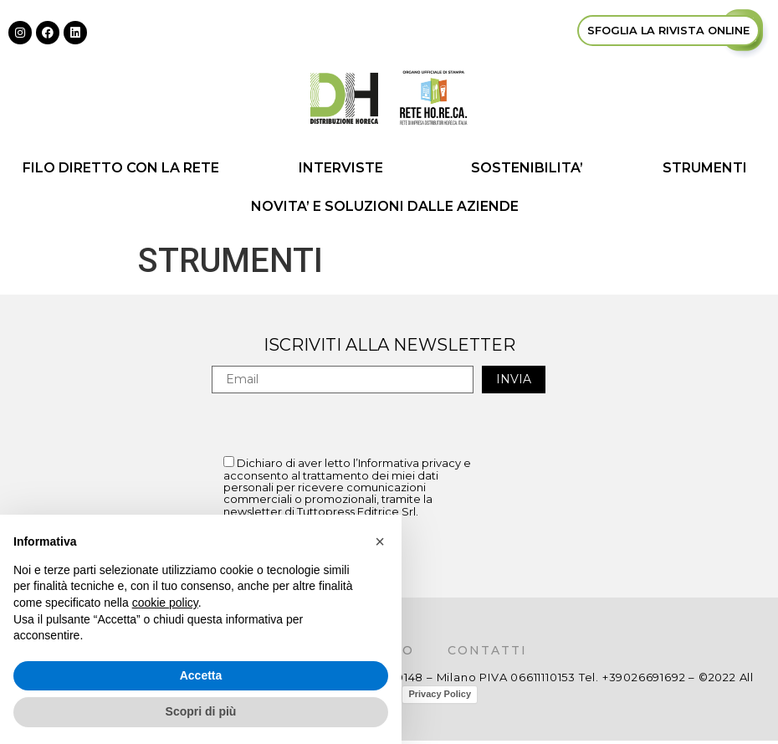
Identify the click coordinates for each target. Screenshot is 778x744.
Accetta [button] (201, 675)
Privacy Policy (439, 694)
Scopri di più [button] (201, 711)
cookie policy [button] (165, 602)
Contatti (487, 650)
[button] (379, 541)
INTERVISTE (345, 168)
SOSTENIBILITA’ (527, 168)
